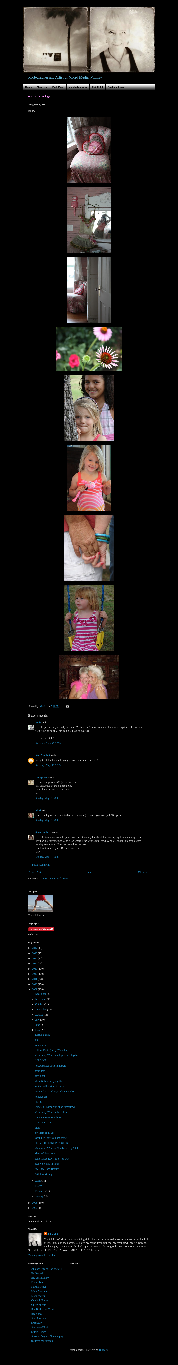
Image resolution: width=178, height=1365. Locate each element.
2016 (35, 953)
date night (40, 1076)
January (39, 1196)
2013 (35, 968)
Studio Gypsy (38, 1331)
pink (37, 1039)
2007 (35, 1207)
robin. (38, 722)
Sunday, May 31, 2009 (47, 798)
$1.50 (37, 1127)
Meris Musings (39, 1291)
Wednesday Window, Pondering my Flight (57, 1148)
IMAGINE (40, 1060)
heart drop (40, 1070)
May (38, 1030)
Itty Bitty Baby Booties (47, 1168)
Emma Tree (37, 1282)
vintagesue (41, 777)
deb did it (52, 1234)
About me (42, 87)
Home (28, 87)
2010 (35, 984)
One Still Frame (39, 1300)
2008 (35, 1202)
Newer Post (35, 872)
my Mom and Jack (44, 1132)
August (39, 1014)
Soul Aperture (38, 1318)
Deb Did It (97, 87)
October (39, 1004)
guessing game (42, 1034)
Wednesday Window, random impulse (54, 1091)
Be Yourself (37, 1273)
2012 (35, 973)
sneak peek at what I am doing (51, 1137)
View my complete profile (41, 1255)
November (41, 999)
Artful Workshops (44, 1174)
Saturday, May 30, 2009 (48, 743)
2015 (35, 958)
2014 (35, 963)
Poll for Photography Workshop (51, 1050)
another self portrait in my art (50, 1086)
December (41, 993)
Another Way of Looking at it (46, 1268)
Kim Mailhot (42, 755)
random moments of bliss (48, 1117)
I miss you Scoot (43, 1122)
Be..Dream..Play (40, 1277)
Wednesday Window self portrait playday (56, 1055)
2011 (35, 979)
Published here (116, 87)
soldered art (41, 1096)
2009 (35, 989)
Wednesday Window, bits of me (51, 1112)
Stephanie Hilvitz (40, 1327)
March (39, 1185)
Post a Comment (41, 864)
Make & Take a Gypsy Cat (49, 1081)
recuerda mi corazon (42, 1340)
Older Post (143, 872)
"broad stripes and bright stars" (51, 1065)
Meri (38, 810)
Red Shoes (36, 1313)
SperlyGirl (36, 1322)
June (38, 1024)
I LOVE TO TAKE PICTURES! (52, 1143)
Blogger (103, 1349)
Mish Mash (58, 87)
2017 (35, 948)
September (41, 1009)
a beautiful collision (45, 1153)
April (38, 1180)
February (40, 1191)
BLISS (38, 1101)
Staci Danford (43, 832)
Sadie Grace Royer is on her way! (52, 1158)
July (37, 1019)
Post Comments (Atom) (55, 878)
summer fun (41, 1045)
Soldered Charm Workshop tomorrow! (55, 1106)
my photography (78, 87)
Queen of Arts (38, 1304)
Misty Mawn (38, 1295)
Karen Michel (38, 1286)
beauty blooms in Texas (47, 1163)
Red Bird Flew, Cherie (43, 1309)
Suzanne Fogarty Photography (47, 1336)
